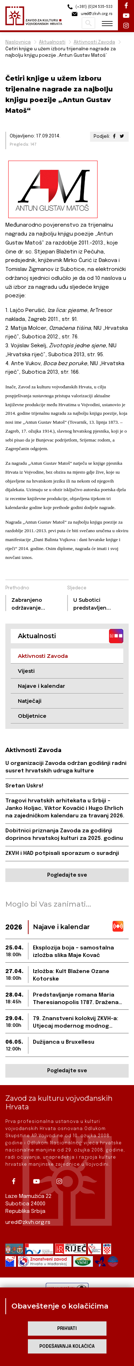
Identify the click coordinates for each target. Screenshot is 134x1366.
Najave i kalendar (41, 685)
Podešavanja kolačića (67, 1346)
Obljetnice (32, 715)
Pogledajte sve (67, 875)
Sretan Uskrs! (24, 786)
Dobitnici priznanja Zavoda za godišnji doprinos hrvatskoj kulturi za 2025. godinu (64, 834)
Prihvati (67, 1328)
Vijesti (26, 670)
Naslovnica (18, 42)
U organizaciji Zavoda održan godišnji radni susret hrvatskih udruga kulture (65, 767)
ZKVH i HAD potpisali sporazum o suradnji (62, 853)
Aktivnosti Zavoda (94, 42)
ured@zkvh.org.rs (27, 1222)
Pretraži (88, 23)
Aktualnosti (52, 42)
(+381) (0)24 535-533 (89, 7)
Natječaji (29, 700)
